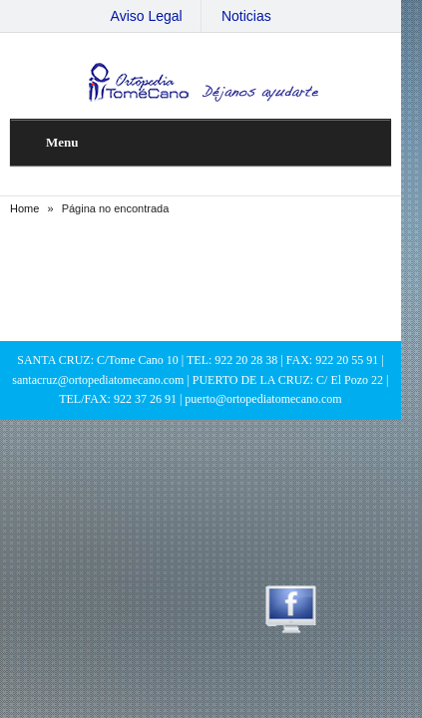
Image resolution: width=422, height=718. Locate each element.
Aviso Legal (157, 16)
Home (25, 208)
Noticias (256, 16)
